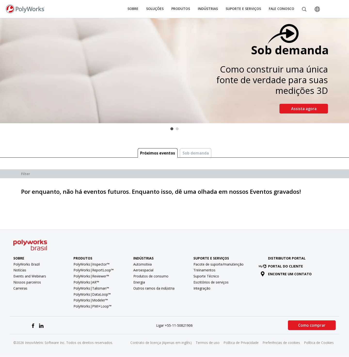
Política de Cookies (319, 342)
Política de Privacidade (241, 342)
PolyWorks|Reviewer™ (91, 276)
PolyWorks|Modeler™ (90, 300)
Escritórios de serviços (211, 282)
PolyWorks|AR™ (86, 282)
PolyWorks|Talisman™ (91, 288)
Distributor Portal (287, 258)
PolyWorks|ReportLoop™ (93, 270)
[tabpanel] (174, 70)
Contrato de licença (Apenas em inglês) (161, 342)
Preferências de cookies (281, 342)
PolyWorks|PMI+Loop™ (92, 306)
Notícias (19, 270)
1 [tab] (171, 128)
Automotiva (142, 264)
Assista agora (304, 108)
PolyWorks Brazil (26, 264)
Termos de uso (208, 342)
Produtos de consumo (150, 276)
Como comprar (311, 325)
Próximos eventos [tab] (157, 153)
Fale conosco (281, 8)
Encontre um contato (286, 274)
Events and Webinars (29, 276)
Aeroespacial (143, 270)
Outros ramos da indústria (153, 288)
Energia (139, 282)
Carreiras (20, 288)
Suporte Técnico (206, 276)
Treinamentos (204, 270)
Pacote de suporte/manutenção (218, 264)
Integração (201, 288)
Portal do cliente (282, 266)
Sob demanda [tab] (195, 153)
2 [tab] (177, 128)
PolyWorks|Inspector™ (91, 264)
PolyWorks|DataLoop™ (92, 294)
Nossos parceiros (27, 282)
